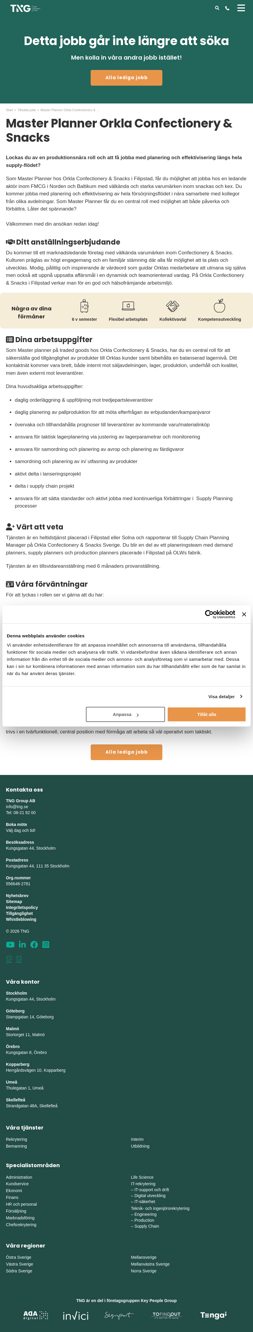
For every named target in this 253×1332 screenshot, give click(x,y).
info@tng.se (17, 806)
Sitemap (14, 901)
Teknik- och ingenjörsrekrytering (160, 1208)
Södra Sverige (19, 1271)
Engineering (145, 1214)
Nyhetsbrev (17, 895)
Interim (137, 1139)
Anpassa (126, 714)
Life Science (142, 1177)
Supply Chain (146, 1226)
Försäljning (16, 1211)
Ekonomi (14, 1190)
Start (9, 110)
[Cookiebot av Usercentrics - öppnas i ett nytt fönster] (209, 614)
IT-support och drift (151, 1189)
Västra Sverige (19, 1264)
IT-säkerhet (144, 1201)
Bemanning (16, 1146)
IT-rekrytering (143, 1183)
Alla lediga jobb (126, 77)
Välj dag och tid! (21, 830)
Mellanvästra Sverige (150, 1264)
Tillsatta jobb (26, 110)
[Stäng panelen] (244, 614)
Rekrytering (16, 1139)
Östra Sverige (18, 1257)
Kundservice (17, 1183)
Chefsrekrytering (21, 1224)
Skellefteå (15, 1099)
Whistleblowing (21, 919)
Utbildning (140, 1146)
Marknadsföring (20, 1217)
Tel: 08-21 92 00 (21, 812)
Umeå (11, 1082)
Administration (19, 1177)
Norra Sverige (143, 1271)
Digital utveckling (150, 1195)
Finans (12, 1197)
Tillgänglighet (19, 913)
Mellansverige (143, 1257)
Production (144, 1220)
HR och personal (21, 1204)
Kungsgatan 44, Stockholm (30, 848)
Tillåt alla (206, 714)
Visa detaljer (221, 696)
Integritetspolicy (22, 907)
